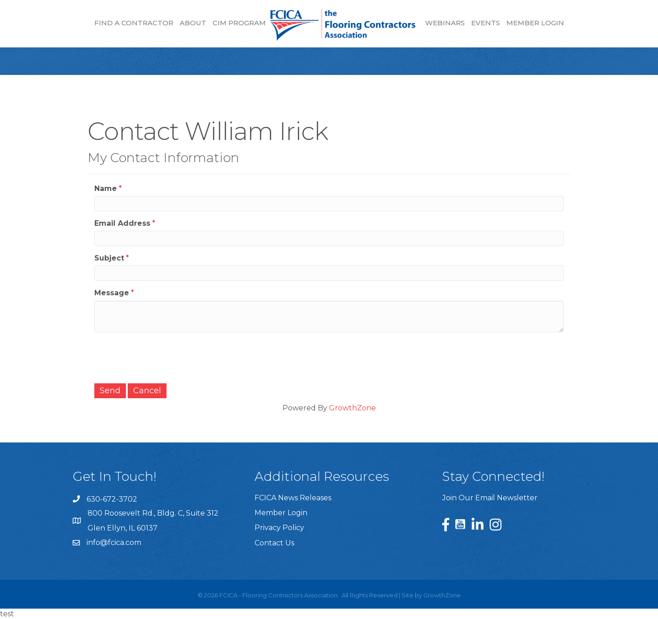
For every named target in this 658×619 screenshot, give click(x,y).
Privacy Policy (279, 527)
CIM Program (239, 23)
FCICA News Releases (293, 497)
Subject (109, 258)
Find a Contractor (133, 23)
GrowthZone (352, 408)
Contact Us (274, 543)
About (193, 23)
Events (485, 23)
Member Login (535, 23)
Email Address (122, 223)
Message (111, 293)
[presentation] (163, 356)
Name (105, 188)
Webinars (445, 23)
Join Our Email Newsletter (490, 497)
